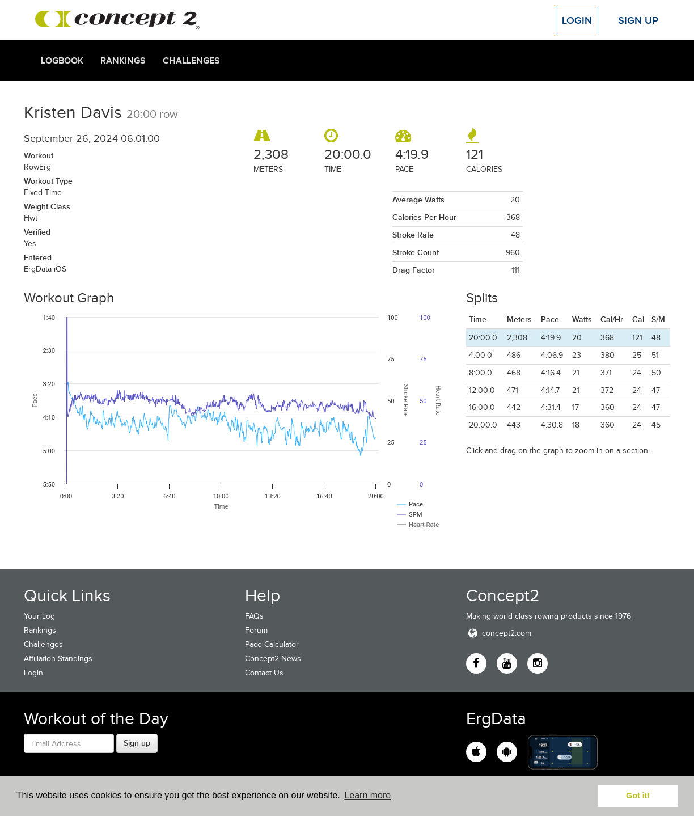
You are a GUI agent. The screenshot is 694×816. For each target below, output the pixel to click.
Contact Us (264, 673)
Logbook (62, 61)
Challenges (191, 61)
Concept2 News (273, 658)
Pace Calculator (272, 644)
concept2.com (498, 633)
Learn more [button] (367, 795)
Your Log (39, 616)
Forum (256, 630)
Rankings (123, 61)
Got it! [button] (638, 795)
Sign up (137, 742)
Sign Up (638, 20)
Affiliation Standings (58, 658)
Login (577, 20)
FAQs (254, 616)
